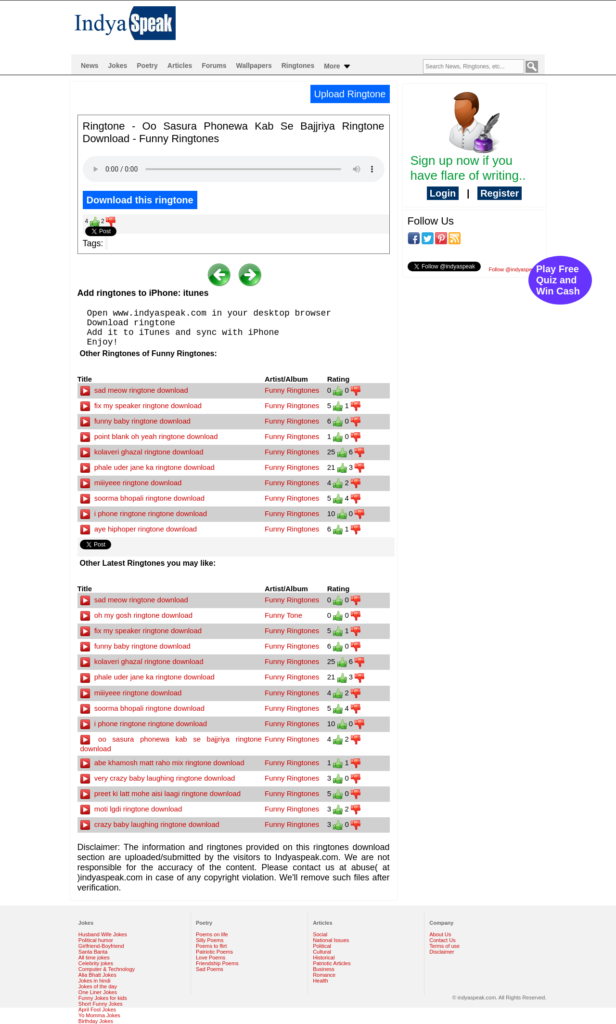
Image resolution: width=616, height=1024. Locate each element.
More (337, 66)
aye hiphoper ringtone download (138, 529)
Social (320, 934)
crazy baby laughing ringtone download (149, 824)
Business (323, 969)
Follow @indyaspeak (513, 269)
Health (320, 981)
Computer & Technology (106, 969)
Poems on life (212, 934)
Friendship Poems (217, 963)
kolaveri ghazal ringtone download (142, 452)
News (90, 65)
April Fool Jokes (97, 1009)
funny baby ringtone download (135, 421)
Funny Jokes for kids (102, 998)
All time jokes (94, 957)
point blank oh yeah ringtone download (149, 436)
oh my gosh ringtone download (136, 615)
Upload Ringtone (350, 94)
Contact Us (442, 940)
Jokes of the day (97, 986)
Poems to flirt (211, 946)
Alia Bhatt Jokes (97, 975)
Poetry (147, 65)
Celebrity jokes (95, 963)
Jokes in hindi (94, 981)
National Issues (331, 940)
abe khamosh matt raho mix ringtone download (162, 762)
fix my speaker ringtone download (141, 405)
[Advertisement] (370, 27)
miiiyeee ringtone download (131, 483)
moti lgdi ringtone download (131, 809)
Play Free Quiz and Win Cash (558, 280)
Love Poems (210, 957)
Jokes (118, 65)
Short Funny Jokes (100, 1004)
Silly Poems (209, 940)
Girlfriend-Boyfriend (101, 946)
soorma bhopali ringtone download (142, 498)
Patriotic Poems (214, 952)
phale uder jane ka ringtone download (147, 467)
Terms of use (444, 946)
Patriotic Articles (331, 963)
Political (322, 946)
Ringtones (298, 65)
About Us (440, 934)
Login (443, 193)
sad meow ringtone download (134, 390)
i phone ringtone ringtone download (143, 513)
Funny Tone (283, 615)
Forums (214, 65)
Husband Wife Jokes (102, 934)
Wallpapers (254, 65)
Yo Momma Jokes (99, 1015)
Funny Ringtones (292, 390)
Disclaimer (441, 952)
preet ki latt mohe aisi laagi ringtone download (160, 793)
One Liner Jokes (97, 992)
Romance (324, 975)
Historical (323, 957)
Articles (179, 65)
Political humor (95, 940)
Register (499, 193)
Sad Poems (209, 969)
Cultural (322, 952)
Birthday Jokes (95, 1021)
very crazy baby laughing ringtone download (157, 778)
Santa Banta (93, 952)
